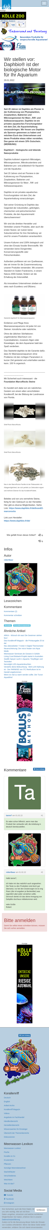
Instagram (9, 1203)
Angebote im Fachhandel (14, 1117)
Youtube (8, 1195)
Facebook (9, 1199)
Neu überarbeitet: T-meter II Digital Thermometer (23, 646)
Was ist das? (9, 1184)
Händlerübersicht (11, 1121)
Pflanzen (7, 1164)
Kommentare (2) (10, 611)
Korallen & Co (9, 1156)
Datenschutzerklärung (11, 1219)
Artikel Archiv (9, 1105)
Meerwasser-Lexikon (12, 1148)
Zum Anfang (39, 769)
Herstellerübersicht (11, 1125)
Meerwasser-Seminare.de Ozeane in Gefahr (22, 654)
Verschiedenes (10, 1176)
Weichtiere (8, 1180)
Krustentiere (9, 1160)
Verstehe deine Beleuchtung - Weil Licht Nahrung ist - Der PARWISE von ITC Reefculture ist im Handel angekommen (24, 669)
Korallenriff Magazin (12, 1109)
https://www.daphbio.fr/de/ (17, 521)
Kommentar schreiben (13, 615)
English (7, 1102)
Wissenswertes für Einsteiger (16, 1129)
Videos (7, 1113)
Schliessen (40, 1210)
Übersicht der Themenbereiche (16, 1133)
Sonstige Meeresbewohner (15, 1168)
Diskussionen (9, 1137)
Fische (6, 1152)
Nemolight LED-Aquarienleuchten (17, 664)
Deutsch (7, 1098)
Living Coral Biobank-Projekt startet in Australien (23, 656)
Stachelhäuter (9, 1172)
